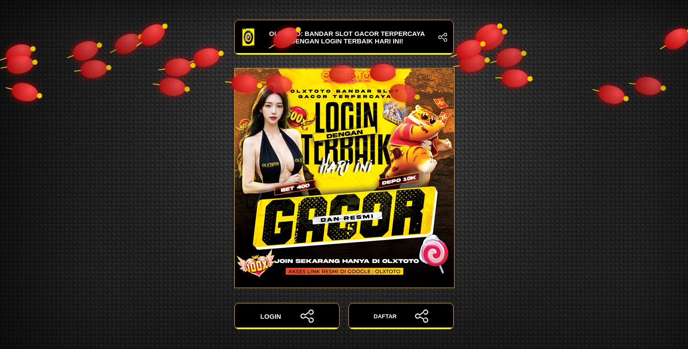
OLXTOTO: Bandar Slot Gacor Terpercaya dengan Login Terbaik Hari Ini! (344, 37)
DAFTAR (401, 316)
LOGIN (287, 316)
